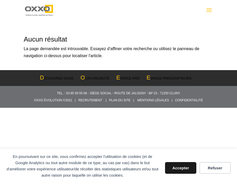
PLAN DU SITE (120, 100)
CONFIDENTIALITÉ (189, 100)
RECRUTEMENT (91, 100)
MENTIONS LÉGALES (154, 100)
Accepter (180, 168)
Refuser (215, 168)
